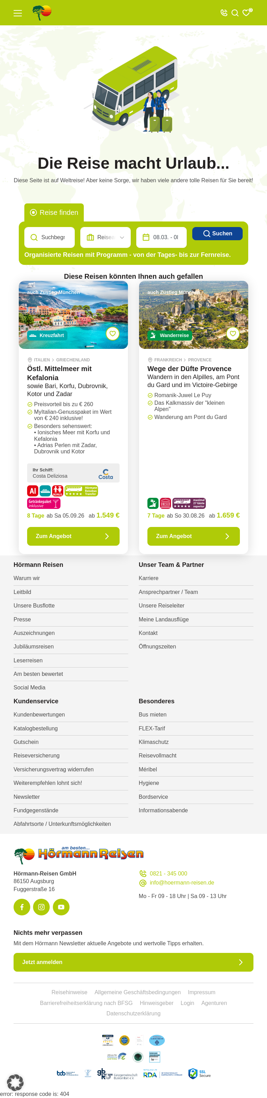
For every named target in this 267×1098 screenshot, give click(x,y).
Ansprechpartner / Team (168, 592)
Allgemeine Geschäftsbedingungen (138, 992)
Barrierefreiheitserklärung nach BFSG (86, 1003)
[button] (15, 1082)
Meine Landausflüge (164, 619)
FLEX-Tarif (152, 728)
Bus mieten (153, 715)
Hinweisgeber (156, 1003)
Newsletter (27, 797)
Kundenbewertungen (39, 715)
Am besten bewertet (38, 674)
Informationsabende (163, 810)
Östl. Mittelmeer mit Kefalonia (59, 373)
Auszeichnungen (34, 633)
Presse (22, 619)
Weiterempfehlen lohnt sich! (48, 783)
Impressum (202, 992)
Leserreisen (28, 660)
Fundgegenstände (36, 810)
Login (187, 1003)
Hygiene (149, 783)
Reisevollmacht (157, 755)
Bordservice (153, 797)
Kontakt (148, 633)
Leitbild (22, 592)
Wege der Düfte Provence (189, 368)
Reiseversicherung (37, 755)
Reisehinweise (69, 992)
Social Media (30, 687)
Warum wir (27, 578)
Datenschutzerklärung (133, 1013)
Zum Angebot (73, 536)
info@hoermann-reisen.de (176, 883)
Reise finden (59, 212)
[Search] (49, 237)
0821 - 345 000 (163, 874)
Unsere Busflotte (34, 606)
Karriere (149, 578)
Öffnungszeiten (157, 646)
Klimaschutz (154, 742)
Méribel (148, 769)
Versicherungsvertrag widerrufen (54, 769)
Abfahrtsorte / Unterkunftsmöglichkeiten (62, 824)
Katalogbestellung (36, 728)
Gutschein (26, 742)
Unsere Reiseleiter (162, 606)
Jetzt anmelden (133, 962)
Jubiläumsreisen (34, 646)
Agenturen (214, 1003)
